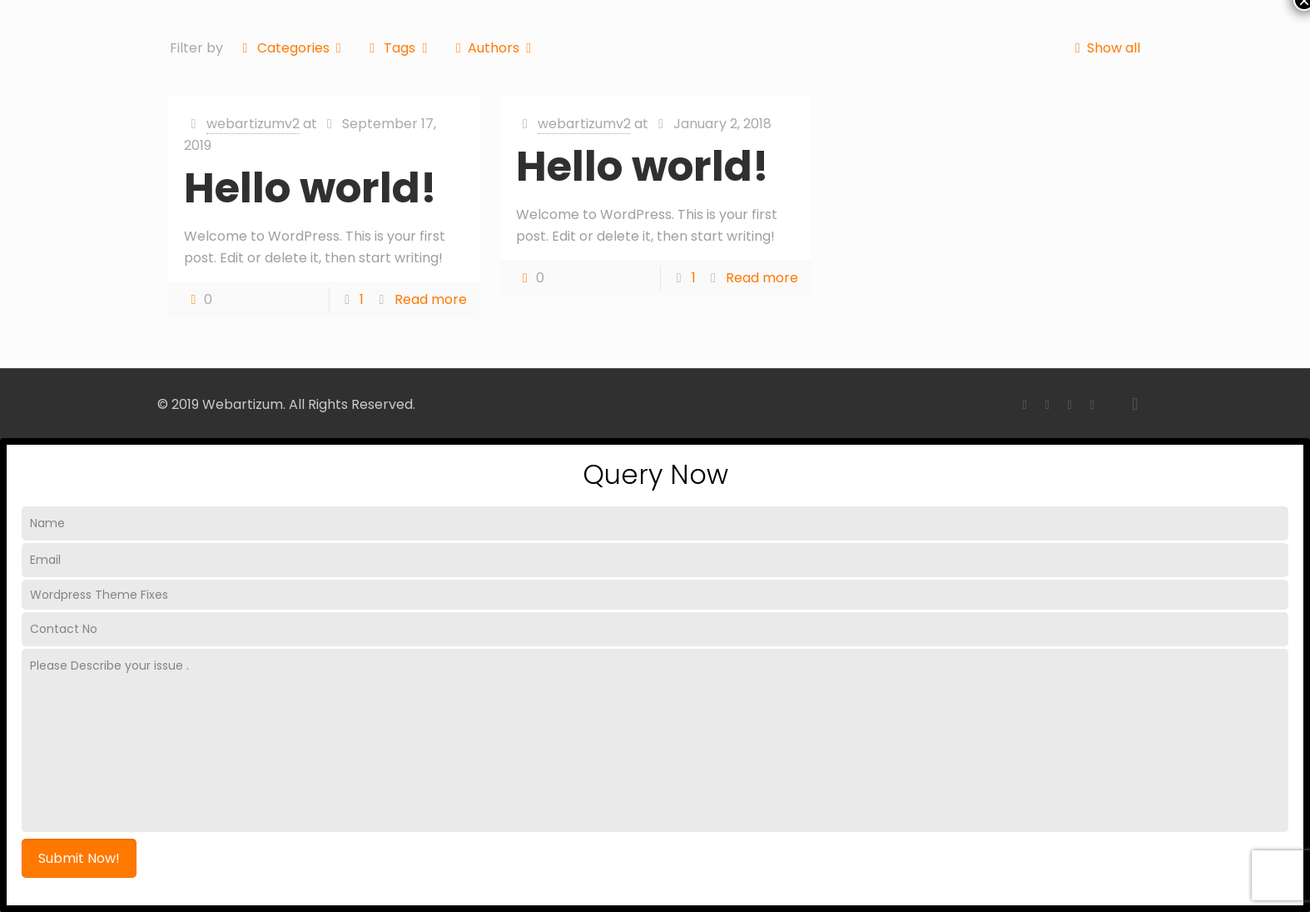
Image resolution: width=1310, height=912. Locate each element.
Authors (493, 47)
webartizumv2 (253, 123)
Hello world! (310, 188)
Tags (398, 47)
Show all (1103, 47)
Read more (430, 299)
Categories (292, 47)
